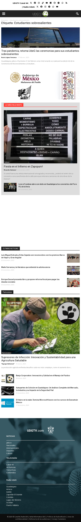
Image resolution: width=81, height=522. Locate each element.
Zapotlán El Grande (14, 494)
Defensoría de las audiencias (39, 519)
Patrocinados (6, 353)
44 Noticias (11, 467)
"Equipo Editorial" (7, 364)
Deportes (10, 450)
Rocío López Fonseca (9, 57)
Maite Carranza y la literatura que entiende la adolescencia (25, 267)
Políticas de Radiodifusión (56, 517)
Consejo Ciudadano (58, 519)
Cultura (7, 162)
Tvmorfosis (11, 470)
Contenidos (11, 472)
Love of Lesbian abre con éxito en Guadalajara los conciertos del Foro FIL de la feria (48, 185)
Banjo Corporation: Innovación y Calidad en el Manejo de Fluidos (43, 376)
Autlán (9, 492)
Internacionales (12, 448)
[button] (77, 13)
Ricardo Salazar (10, 170)
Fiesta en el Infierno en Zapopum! (23, 166)
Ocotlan (9, 502)
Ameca (9, 489)
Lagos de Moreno (13, 500)
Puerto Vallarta (12, 505)
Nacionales (11, 445)
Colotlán (9, 497)
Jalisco (4, 46)
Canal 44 (9, 464)
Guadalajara (11, 486)
